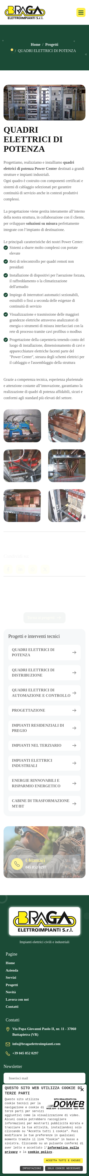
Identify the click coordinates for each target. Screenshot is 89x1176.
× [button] (82, 1089)
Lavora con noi (17, 999)
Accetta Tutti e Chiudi (63, 1160)
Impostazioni (31, 1168)
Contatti (12, 1007)
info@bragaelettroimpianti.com (36, 1044)
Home (35, 44)
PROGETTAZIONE (28, 715)
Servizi (11, 977)
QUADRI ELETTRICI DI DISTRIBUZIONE (33, 676)
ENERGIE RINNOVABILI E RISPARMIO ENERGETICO (36, 787)
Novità (11, 992)
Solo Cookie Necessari (63, 1168)
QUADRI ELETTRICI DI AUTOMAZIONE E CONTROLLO (41, 697)
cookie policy (40, 1152)
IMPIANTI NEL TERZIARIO (36, 750)
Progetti (51, 44)
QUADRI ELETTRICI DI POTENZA (33, 656)
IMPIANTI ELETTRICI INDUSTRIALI (32, 767)
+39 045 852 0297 (25, 1053)
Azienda (12, 970)
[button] (80, 12)
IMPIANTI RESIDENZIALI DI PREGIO (38, 732)
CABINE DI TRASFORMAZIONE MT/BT (40, 807)
